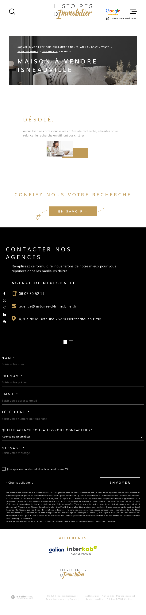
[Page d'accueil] (73, 11)
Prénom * (12, 375)
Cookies (128, 599)
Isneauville (50, 51)
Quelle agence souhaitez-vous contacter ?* (47, 430)
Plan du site (108, 595)
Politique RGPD (114, 599)
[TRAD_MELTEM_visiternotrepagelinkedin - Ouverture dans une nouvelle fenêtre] (4, 314)
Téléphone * (16, 411)
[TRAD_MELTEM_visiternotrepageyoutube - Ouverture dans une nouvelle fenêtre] (4, 321)
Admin (89, 599)
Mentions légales (125, 595)
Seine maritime (27, 51)
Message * (13, 447)
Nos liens (99, 599)
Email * (10, 393)
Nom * (9, 357)
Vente (105, 46)
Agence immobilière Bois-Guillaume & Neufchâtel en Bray (57, 46)
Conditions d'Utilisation (84, 521)
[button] (65, 342)
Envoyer (120, 482)
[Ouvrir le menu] (133, 11)
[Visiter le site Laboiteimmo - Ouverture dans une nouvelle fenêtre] (22, 597)
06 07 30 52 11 (31, 293)
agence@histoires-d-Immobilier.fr (47, 306)
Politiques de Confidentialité (55, 521)
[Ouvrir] (12, 11)
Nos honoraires (91, 595)
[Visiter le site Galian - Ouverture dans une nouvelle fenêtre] (56, 550)
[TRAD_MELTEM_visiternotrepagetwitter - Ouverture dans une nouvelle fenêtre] (4, 300)
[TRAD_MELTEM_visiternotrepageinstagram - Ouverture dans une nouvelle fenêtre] (4, 308)
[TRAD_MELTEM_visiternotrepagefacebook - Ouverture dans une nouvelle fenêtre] (4, 293)
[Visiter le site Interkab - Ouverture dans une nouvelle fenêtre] (82, 550)
